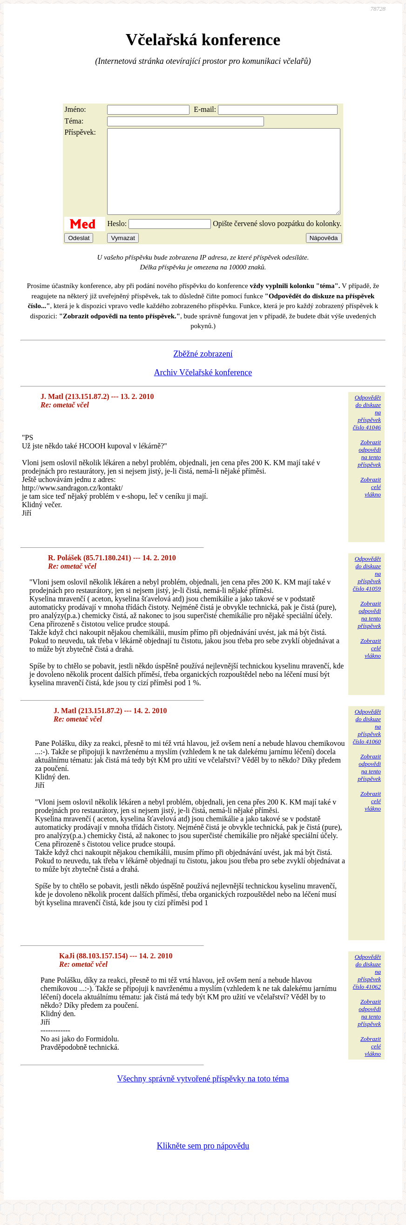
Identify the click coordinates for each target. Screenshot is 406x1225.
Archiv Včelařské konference (203, 389)
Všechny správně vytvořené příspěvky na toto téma (203, 1095)
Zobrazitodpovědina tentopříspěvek (369, 470)
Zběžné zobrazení (202, 370)
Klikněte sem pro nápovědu (203, 1162)
